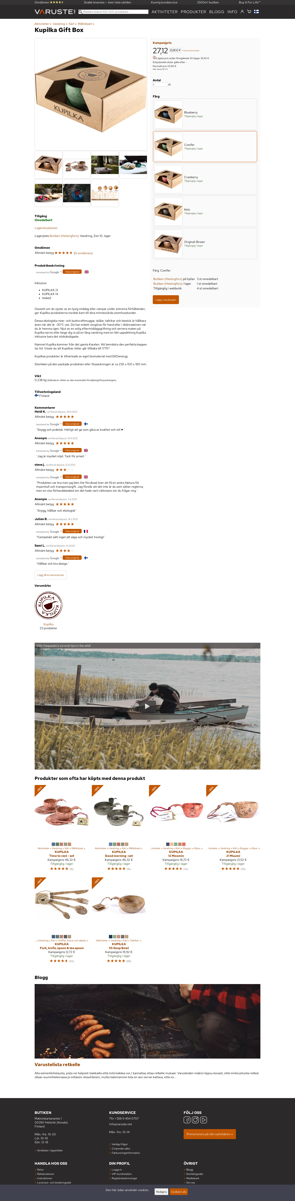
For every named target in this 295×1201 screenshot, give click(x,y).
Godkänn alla (178, 1191)
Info (232, 11)
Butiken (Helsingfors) (167, 279)
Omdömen (49, 2)
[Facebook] (187, 1120)
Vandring (60, 24)
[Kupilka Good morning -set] (119, 829)
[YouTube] (203, 1120)
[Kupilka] (48, 614)
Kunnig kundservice (164, 2)
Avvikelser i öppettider (50, 1150)
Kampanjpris (162, 43)
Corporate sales (121, 1148)
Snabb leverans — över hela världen (107, 2)
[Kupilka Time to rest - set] (62, 829)
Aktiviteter (165, 11)
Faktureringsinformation (126, 1153)
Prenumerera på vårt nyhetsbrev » (210, 1134)
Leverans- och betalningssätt (54, 1182)
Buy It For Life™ (249, 2)
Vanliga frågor (120, 1144)
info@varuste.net (120, 1124)
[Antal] (160, 84)
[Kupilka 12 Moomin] (176, 829)
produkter (193, 11)
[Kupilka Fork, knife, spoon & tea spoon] (62, 922)
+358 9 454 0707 (127, 1118)
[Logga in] (242, 11)
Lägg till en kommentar (50, 575)
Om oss (190, 1182)
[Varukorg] (249, 11)
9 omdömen (83, 253)
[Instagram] (195, 1120)
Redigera (161, 1191)
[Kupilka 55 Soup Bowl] (119, 922)
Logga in (117, 1169)
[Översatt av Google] (47, 272)
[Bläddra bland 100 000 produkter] (113, 11)
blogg (216, 11)
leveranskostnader (191, 50)
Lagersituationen (46, 228)
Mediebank (192, 1178)
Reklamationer (45, 1174)
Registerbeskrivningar (124, 1178)
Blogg (189, 1169)
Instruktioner (44, 1178)
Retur (40, 1169)
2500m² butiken (208, 2)
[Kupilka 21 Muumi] (233, 829)
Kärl (73, 24)
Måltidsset (86, 24)
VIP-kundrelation (122, 1174)
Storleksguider (194, 1174)
